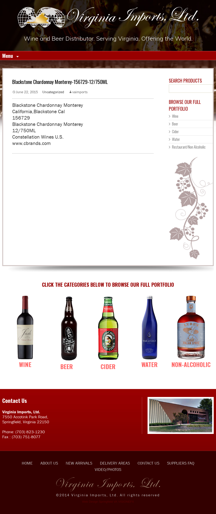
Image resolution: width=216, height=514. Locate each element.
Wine (175, 116)
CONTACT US (148, 463)
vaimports (79, 92)
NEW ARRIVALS (79, 463)
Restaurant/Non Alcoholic (189, 147)
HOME (27, 463)
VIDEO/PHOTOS (108, 469)
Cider (175, 131)
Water (176, 139)
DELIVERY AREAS (115, 463)
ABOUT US (49, 463)
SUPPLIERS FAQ (180, 463)
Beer (175, 124)
